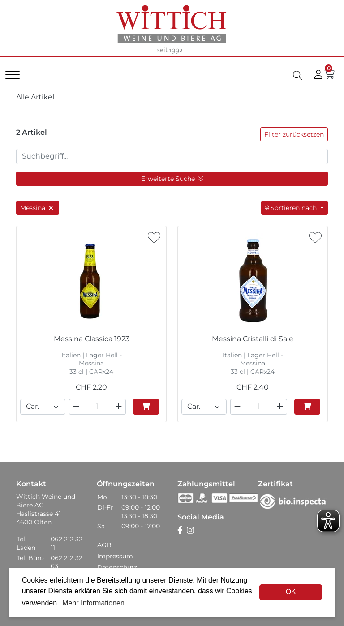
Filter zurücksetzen (294, 134)
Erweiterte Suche (172, 179)
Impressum (115, 556)
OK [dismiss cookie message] (291, 592)
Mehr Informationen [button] (93, 603)
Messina (37, 208)
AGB (104, 545)
